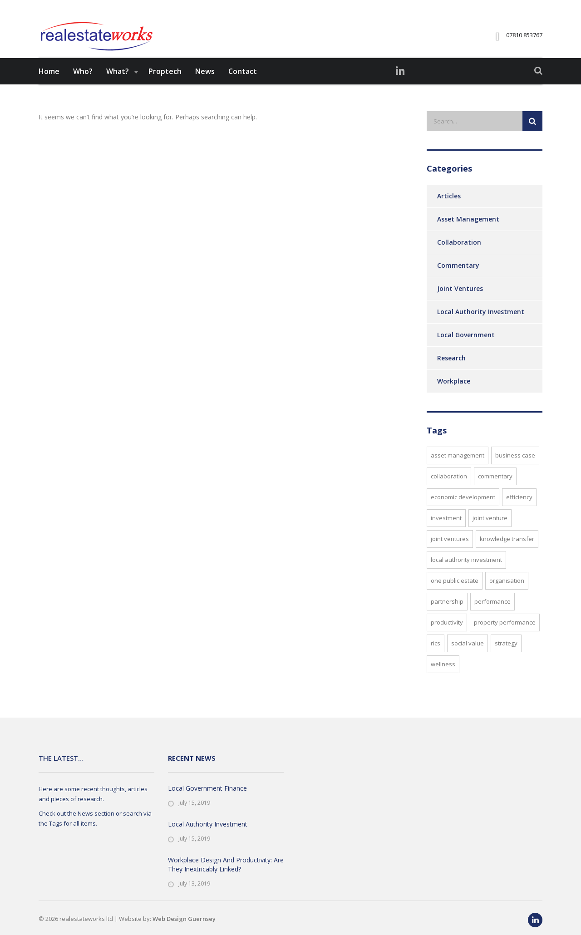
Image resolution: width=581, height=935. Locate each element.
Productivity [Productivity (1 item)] (447, 636)
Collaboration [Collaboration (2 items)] (449, 490)
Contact (242, 85)
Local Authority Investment (480, 325)
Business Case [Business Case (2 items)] (515, 469)
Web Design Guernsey (184, 919)
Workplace (453, 395)
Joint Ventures (460, 302)
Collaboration (459, 256)
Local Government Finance (207, 788)
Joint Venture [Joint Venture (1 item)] (490, 532)
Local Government (466, 348)
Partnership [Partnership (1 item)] (447, 615)
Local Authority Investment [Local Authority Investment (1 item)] (466, 574)
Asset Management (468, 233)
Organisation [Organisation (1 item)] (506, 595)
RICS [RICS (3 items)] (435, 657)
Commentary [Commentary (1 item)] (495, 490)
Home (49, 85)
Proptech (165, 85)
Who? (83, 85)
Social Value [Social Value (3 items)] (467, 657)
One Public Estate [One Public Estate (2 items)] (454, 595)
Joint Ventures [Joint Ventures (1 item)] (450, 553)
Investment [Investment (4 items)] (446, 532)
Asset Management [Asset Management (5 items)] (457, 469)
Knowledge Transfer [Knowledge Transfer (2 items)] (507, 553)
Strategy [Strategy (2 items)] (506, 657)
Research (451, 372)
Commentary (458, 279)
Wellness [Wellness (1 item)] (443, 678)
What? (117, 85)
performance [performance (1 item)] (492, 615)
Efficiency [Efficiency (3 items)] (519, 511)
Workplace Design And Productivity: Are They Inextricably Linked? (226, 864)
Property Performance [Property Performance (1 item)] (505, 636)
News (205, 85)
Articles (449, 210)
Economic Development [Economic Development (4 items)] (463, 511)
